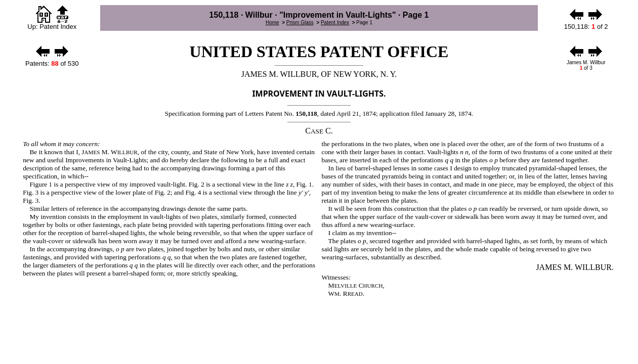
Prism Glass (300, 22)
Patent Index (335, 22)
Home (272, 22)
